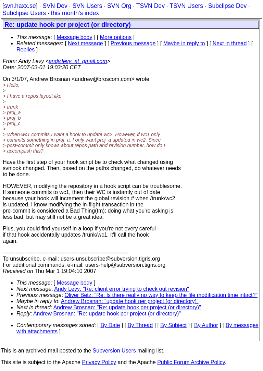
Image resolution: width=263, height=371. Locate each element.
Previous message (133, 43)
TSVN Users (186, 5)
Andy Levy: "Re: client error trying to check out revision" (121, 289)
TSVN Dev (150, 5)
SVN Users (87, 5)
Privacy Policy (99, 362)
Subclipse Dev (227, 5)
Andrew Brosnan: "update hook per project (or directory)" (130, 301)
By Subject (173, 325)
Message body (74, 37)
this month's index (75, 13)
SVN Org (119, 5)
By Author (206, 325)
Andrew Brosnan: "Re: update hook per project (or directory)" (127, 307)
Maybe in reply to (184, 43)
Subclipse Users (24, 13)
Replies (25, 49)
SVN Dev (54, 5)
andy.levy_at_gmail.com (78, 61)
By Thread (140, 325)
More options (116, 37)
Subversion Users (114, 351)
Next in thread (230, 43)
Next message (85, 43)
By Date (110, 325)
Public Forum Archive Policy (191, 362)
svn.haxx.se (20, 5)
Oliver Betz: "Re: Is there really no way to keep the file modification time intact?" (161, 295)
